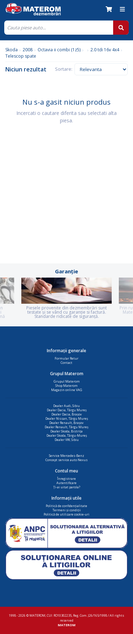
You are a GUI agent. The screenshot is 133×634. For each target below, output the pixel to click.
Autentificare (66, 483)
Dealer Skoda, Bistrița (66, 431)
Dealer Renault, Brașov (66, 422)
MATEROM (67, 625)
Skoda (11, 50)
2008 (28, 50)
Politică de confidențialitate (66, 506)
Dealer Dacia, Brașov (66, 414)
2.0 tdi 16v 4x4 (104, 50)
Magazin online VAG (66, 390)
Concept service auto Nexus (66, 460)
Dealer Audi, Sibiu (66, 405)
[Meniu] (122, 9)
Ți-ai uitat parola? (66, 487)
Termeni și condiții (66, 510)
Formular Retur (66, 358)
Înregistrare (66, 478)
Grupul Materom (67, 381)
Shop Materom (66, 385)
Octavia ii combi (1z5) (59, 50)
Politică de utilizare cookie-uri (66, 514)
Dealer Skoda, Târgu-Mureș (66, 435)
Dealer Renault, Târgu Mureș (66, 427)
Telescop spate (20, 56)
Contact (66, 362)
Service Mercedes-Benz (66, 455)
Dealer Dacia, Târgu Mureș (67, 410)
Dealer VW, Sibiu (67, 439)
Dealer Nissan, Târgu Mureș (66, 418)
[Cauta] (58, 27)
